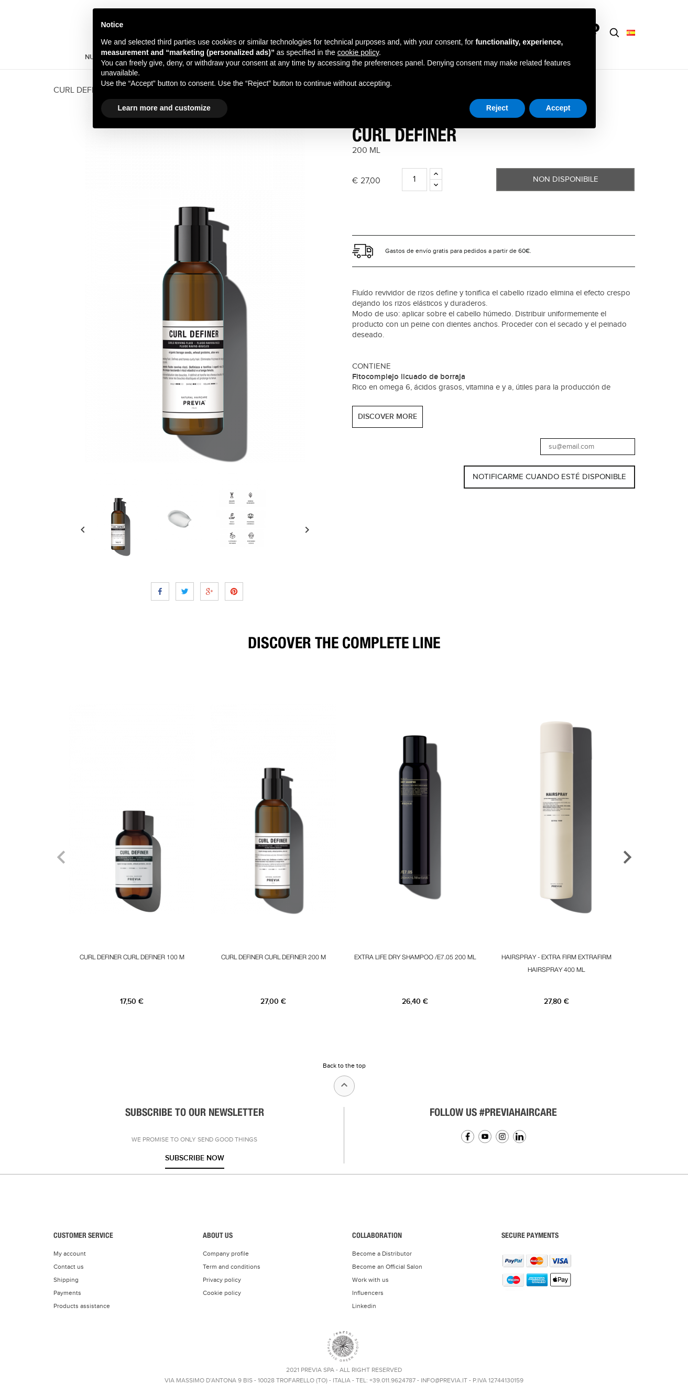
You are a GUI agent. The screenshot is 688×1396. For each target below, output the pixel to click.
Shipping (66, 1279)
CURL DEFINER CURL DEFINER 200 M (273, 957)
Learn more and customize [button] (164, 108)
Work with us (370, 1279)
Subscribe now (194, 1158)
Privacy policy (222, 1279)
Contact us (68, 1266)
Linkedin (520, 1137)
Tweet (184, 591)
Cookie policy (222, 1293)
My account (69, 1253)
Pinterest (234, 591)
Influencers (368, 1293)
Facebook (468, 1137)
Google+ (209, 591)
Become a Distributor (382, 1253)
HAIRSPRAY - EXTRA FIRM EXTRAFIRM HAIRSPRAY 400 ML (556, 963)
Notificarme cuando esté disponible (549, 476)
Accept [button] (558, 108)
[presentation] (54, 857)
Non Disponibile (565, 179)
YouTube (485, 1137)
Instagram (502, 1137)
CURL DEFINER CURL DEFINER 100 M (132, 957)
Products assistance (81, 1306)
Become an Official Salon (387, 1266)
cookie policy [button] (358, 52)
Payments (67, 1293)
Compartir (160, 591)
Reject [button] (497, 108)
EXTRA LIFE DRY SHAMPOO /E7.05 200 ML (415, 957)
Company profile (226, 1253)
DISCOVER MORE (387, 416)
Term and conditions (231, 1266)
